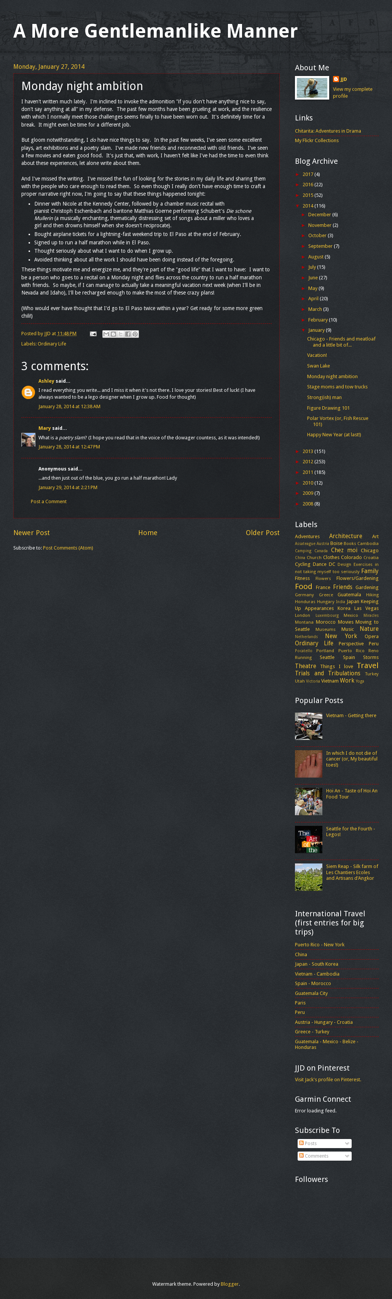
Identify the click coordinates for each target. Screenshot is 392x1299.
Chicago (370, 550)
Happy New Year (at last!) (334, 434)
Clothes (331, 557)
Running (303, 657)
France (323, 587)
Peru (374, 643)
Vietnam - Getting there (351, 715)
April (314, 298)
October (318, 235)
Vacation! (317, 355)
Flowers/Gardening (357, 578)
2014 (308, 206)
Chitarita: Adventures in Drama (328, 131)
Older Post (263, 533)
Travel (368, 665)
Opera (372, 636)
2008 (308, 504)
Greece (326, 594)
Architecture (345, 536)
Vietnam (330, 681)
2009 (308, 493)
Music (347, 629)
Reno (373, 650)
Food (303, 586)
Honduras (305, 601)
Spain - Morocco (313, 983)
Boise (336, 543)
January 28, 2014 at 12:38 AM (69, 406)
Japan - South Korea (316, 964)
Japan (353, 601)
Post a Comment (49, 501)
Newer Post (31, 533)
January (317, 330)
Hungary (326, 601)
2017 (308, 174)
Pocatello (303, 650)
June (313, 277)
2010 (308, 483)
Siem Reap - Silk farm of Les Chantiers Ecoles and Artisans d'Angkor (352, 872)
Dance (320, 564)
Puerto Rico (351, 650)
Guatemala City (311, 993)
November (320, 225)
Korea (344, 608)
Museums (326, 629)
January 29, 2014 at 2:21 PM (67, 487)
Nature (369, 629)
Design (344, 564)
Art (375, 536)
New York (341, 636)
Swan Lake (318, 366)
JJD (344, 79)
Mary (44, 428)
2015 (308, 195)
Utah (300, 681)
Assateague (305, 543)
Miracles (371, 615)
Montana (304, 622)
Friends (342, 587)
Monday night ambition (332, 376)
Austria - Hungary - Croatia (324, 1022)
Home (148, 533)
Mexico (351, 615)
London (302, 615)
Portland (325, 650)
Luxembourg (327, 615)
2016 (308, 184)
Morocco (326, 622)
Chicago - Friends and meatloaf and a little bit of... (341, 341)
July (312, 267)
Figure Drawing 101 (328, 408)
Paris (300, 1003)
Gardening (367, 587)
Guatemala (349, 594)
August (316, 257)
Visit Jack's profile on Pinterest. (328, 1079)
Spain (349, 657)
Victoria (313, 681)
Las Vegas (366, 608)
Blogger (230, 1284)
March (315, 309)
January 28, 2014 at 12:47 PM (69, 447)
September (321, 246)
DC (332, 564)
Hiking (372, 594)
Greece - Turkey (312, 1031)
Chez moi (344, 550)
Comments (313, 1156)
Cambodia (368, 543)
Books (350, 543)
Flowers (323, 578)
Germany (304, 594)
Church (314, 557)
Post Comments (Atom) (68, 548)
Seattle (327, 657)
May (313, 288)
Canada (321, 550)
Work (347, 680)
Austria (323, 543)
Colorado (351, 557)
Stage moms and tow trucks (337, 387)
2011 (308, 472)
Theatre (305, 666)
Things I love (336, 666)
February (318, 320)
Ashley (46, 381)
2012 (308, 461)
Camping (303, 550)
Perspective (351, 643)
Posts (308, 1143)
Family (370, 571)
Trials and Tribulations (327, 673)
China (300, 557)
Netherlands (306, 636)
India (340, 601)
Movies (346, 622)
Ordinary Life (52, 344)
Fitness (302, 578)
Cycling (303, 564)
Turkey (372, 673)
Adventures (307, 536)
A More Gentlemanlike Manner (155, 31)
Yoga (360, 681)
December (320, 214)
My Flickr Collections (317, 140)
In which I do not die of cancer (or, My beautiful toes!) (352, 759)
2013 (308, 451)
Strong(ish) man (324, 397)
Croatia (371, 557)
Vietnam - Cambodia (317, 974)
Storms (371, 657)
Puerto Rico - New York (319, 944)
